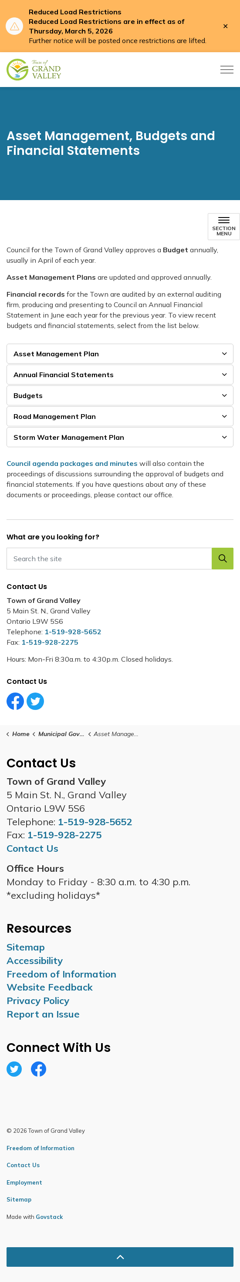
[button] (222, 558)
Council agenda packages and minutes (73, 463)
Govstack (49, 1216)
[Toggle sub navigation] (224, 226)
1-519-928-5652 (72, 631)
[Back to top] (120, 1257)
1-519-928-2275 (49, 642)
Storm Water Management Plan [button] (69, 437)
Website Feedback (50, 987)
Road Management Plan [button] (55, 416)
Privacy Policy (38, 1000)
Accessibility (35, 960)
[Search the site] (120, 558)
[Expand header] (227, 69)
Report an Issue (43, 1014)
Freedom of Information (61, 974)
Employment (24, 1182)
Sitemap (26, 947)
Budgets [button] (28, 395)
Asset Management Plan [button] (56, 353)
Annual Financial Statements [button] (64, 374)
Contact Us (23, 1164)
